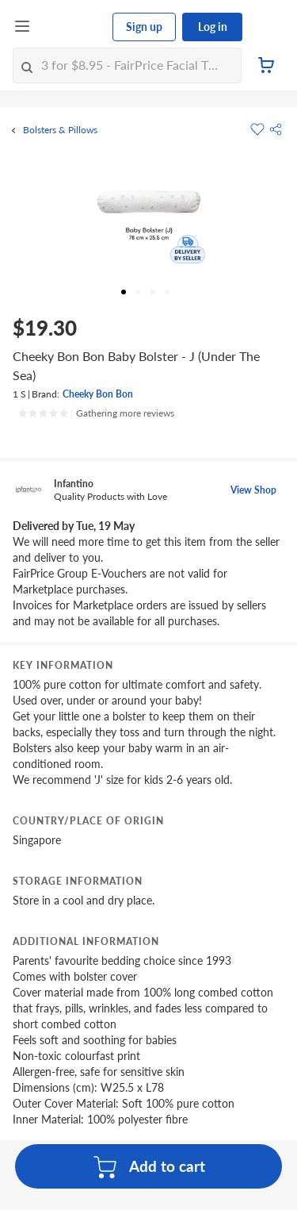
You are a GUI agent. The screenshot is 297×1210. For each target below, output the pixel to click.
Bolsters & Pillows (60, 130)
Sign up (144, 26)
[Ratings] (96, 413)
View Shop (253, 490)
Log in (212, 26)
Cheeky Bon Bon (98, 394)
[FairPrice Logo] (72, 26)
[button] (275, 129)
